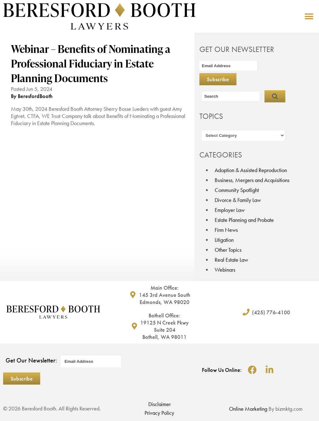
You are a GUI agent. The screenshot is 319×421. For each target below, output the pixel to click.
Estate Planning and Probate (244, 219)
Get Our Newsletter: (31, 360)
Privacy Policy (159, 412)
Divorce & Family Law (238, 199)
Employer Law (230, 209)
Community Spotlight (237, 190)
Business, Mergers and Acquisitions (252, 180)
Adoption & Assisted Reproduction (251, 170)
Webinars (225, 269)
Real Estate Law (231, 259)
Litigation (224, 239)
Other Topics (228, 249)
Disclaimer (159, 404)
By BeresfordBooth (32, 96)
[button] (309, 16)
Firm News (226, 229)
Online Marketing (248, 408)
